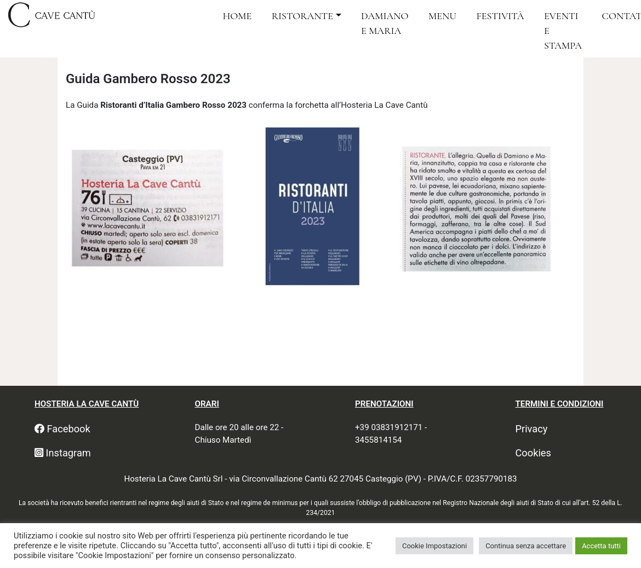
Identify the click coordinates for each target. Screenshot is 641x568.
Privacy (532, 428)
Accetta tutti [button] (601, 546)
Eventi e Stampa (563, 31)
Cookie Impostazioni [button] (434, 546)
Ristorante (302, 16)
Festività (500, 16)
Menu (442, 16)
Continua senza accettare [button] (525, 546)
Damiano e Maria (385, 23)
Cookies (533, 453)
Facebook (62, 428)
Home (236, 16)
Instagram (63, 453)
